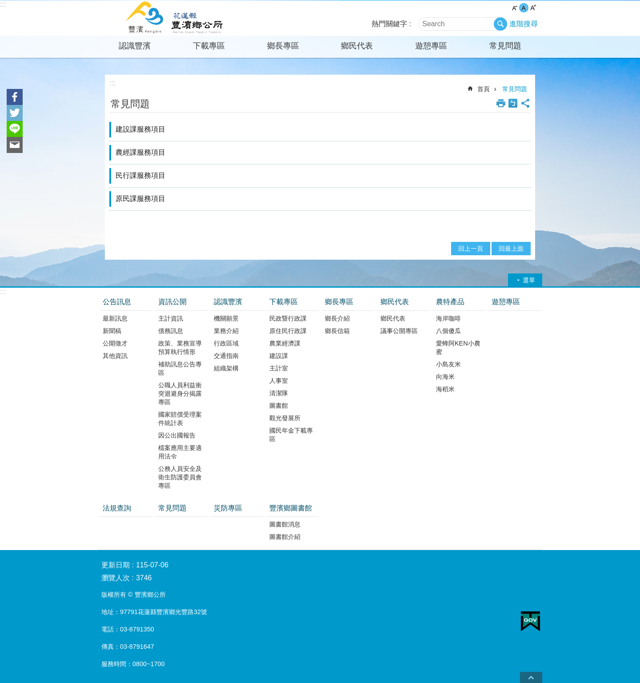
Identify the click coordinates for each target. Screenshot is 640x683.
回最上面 (511, 248)
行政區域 (226, 343)
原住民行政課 (288, 330)
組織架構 (226, 368)
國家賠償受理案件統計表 (180, 418)
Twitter (15, 113)
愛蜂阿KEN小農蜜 (458, 347)
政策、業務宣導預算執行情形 (180, 347)
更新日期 (115, 565)
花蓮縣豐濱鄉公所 (175, 18)
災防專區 (228, 508)
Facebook (15, 97)
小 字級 (514, 7)
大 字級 (533, 7)
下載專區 (209, 45)
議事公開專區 (399, 330)
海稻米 (445, 389)
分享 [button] (525, 103)
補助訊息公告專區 (180, 368)
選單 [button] (529, 280)
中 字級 (523, 7)
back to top (531, 677)
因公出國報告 (177, 435)
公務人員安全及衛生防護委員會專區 (180, 477)
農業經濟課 (284, 343)
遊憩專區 (431, 45)
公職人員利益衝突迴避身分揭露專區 (180, 394)
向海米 (445, 376)
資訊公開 (172, 301)
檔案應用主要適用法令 (180, 452)
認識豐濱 (135, 45)
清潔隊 (278, 393)
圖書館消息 (284, 524)
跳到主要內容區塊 (4, 4)
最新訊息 (115, 318)
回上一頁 (470, 248)
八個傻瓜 (448, 330)
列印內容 (501, 103)
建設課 (278, 355)
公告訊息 (117, 301)
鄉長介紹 (337, 318)
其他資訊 (115, 355)
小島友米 (448, 364)
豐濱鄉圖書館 (290, 508)
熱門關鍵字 (389, 24)
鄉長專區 (283, 45)
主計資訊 (170, 318)
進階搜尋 (523, 24)
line (15, 129)
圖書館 (278, 405)
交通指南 (226, 355)
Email (15, 145)
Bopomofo (513, 103)
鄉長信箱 (337, 330)
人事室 (278, 380)
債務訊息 (170, 330)
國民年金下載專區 (291, 434)
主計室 (278, 368)
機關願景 (226, 318)
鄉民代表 (357, 45)
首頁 (483, 88)
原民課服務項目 (140, 198)
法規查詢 (117, 508)
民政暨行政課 (288, 318)
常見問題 (505, 45)
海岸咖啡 (448, 318)
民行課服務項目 (140, 175)
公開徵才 (115, 343)
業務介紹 (226, 330)
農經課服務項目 (140, 152)
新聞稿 (112, 330)
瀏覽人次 (115, 578)
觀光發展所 (284, 418)
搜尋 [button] (500, 24)
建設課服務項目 (140, 129)
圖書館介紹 (284, 536)
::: (3, 4)
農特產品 (450, 301)
